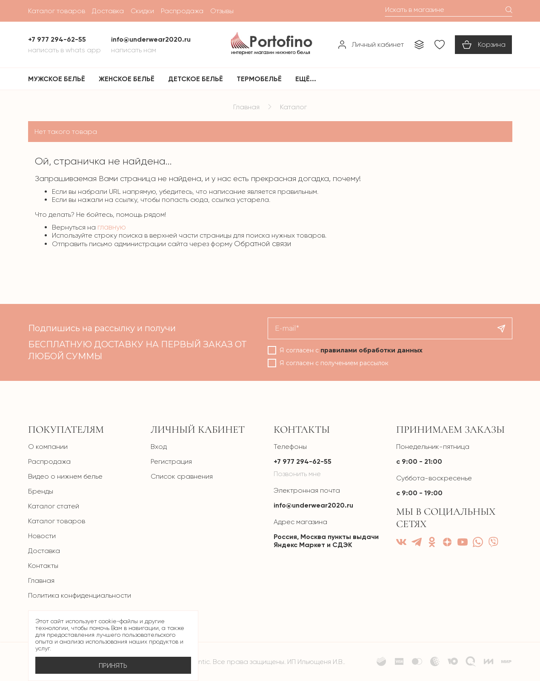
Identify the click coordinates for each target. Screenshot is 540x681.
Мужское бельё (56, 79)
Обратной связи (262, 243)
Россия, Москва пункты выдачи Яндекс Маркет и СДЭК (326, 541)
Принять (113, 665)
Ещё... (305, 79)
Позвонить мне (297, 474)
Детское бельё (195, 79)
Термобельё (259, 79)
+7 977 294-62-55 (302, 461)
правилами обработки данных (371, 350)
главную (111, 227)
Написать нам (133, 50)
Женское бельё (126, 79)
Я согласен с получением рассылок (334, 363)
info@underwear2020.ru (313, 505)
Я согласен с (351, 350)
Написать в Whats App (64, 50)
